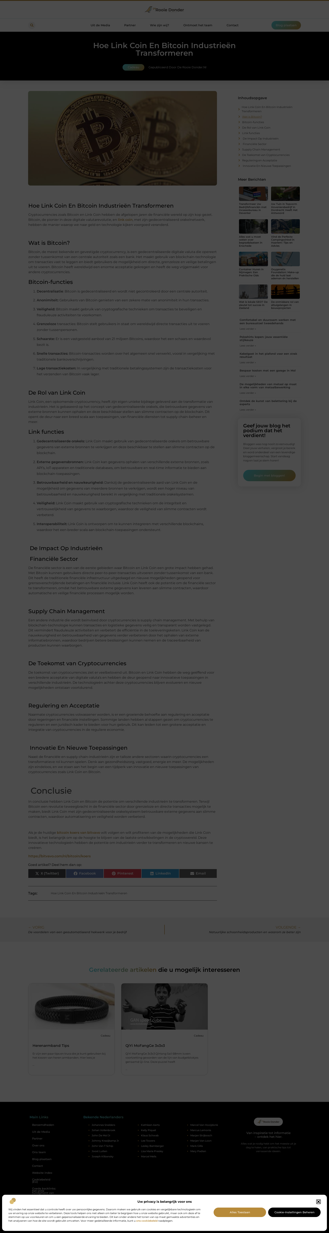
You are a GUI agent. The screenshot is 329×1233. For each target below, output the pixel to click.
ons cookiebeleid (147, 1220)
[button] (318, 1202)
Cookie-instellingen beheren (294, 1212)
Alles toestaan (240, 1212)
